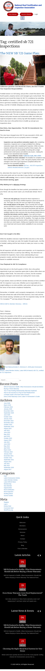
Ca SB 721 (35, 370)
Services (22, 532)
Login (36, 14)
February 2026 (8, 407)
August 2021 (7, 461)
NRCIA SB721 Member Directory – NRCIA (13, 304)
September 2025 (9, 413)
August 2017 (7, 469)
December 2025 (9, 411)
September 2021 (9, 459)
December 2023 (9, 420)
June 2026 (7, 403)
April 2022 (7, 448)
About (22, 535)
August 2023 (7, 428)
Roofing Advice (8, 493)
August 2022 (7, 440)
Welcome (22, 522)
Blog (22, 545)
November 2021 (9, 456)
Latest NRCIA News (26, 370)
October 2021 (8, 458)
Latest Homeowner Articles (12, 478)
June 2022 (7, 444)
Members (23, 526)
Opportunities (8, 488)
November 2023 (9, 422)
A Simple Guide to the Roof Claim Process (16, 394)
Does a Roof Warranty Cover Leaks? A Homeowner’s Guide (22, 396)
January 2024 (8, 419)
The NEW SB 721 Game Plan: (20, 53)
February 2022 (8, 452)
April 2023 (7, 436)
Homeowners (22, 529)
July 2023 (7, 430)
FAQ (5, 476)
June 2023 (7, 432)
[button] (38, 555)
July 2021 (7, 463)
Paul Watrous (9, 367)
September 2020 (9, 467)
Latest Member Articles (12, 370)
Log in (6, 504)
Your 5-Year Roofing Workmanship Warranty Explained (20, 390)
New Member (8, 486)
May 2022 (7, 446)
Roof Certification (9, 489)
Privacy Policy (22, 542)
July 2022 (7, 442)
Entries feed (7, 506)
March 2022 (7, 450)
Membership (7, 484)
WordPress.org (8, 510)
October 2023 (8, 424)
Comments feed (8, 508)
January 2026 (8, 409)
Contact (22, 539)
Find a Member (13, 14)
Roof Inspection (8, 491)
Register (6, 502)
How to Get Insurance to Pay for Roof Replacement (19, 392)
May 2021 (7, 465)
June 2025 (7, 415)
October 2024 (8, 417)
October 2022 (8, 438)
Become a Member (26, 14)
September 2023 (9, 426)
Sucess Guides (8, 495)
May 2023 (7, 434)
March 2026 (7, 405)
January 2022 (8, 454)
